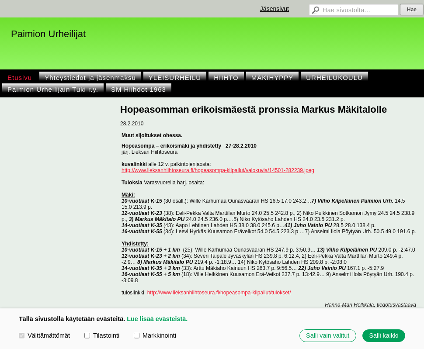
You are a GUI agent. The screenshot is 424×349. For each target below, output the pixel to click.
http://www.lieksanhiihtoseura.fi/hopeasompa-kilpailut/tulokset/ (219, 293)
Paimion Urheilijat (48, 33)
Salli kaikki (383, 335)
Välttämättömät (44, 335)
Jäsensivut (274, 8)
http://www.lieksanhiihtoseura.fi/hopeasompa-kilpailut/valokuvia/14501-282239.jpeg (218, 170)
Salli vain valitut (327, 335)
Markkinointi (155, 335)
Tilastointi (101, 335)
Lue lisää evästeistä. (157, 318)
